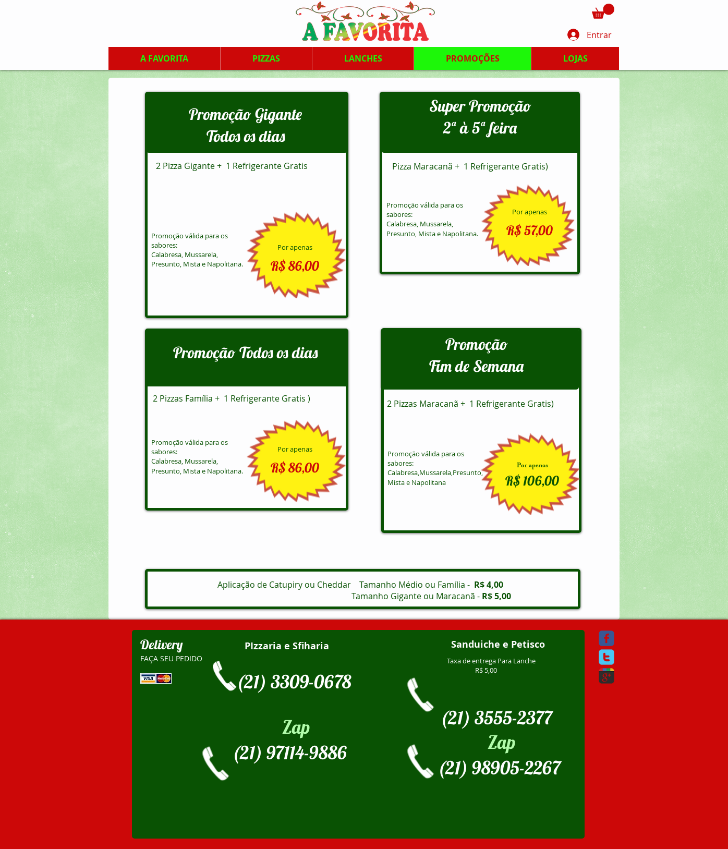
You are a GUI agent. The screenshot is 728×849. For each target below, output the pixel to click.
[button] (603, 11)
